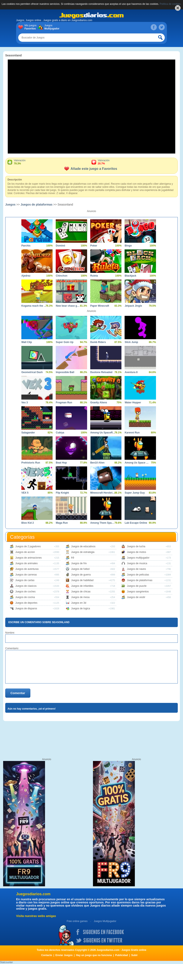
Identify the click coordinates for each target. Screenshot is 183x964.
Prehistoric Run (30, 462)
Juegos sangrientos (138, 591)
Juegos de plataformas (37, 204)
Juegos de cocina (25, 597)
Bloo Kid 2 (27, 522)
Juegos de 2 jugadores (28, 546)
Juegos (51, 27)
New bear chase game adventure (68, 305)
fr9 (72, 557)
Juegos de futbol (80, 569)
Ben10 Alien (97, 462)
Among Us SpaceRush (102, 432)
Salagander (28, 432)
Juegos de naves (136, 569)
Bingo (128, 245)
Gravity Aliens (98, 402)
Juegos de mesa (80, 597)
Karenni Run (132, 432)
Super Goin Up (64, 342)
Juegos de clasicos (25, 585)
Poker (93, 245)
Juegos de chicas (81, 591)
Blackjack (130, 275)
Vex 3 (24, 402)
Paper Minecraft (99, 305)
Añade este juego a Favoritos (90, 168)
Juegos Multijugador (105, 921)
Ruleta (94, 275)
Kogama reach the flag (33, 305)
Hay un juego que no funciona (94, 955)
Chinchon (61, 275)
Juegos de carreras (26, 574)
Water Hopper (133, 402)
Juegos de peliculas (138, 574)
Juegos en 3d (78, 602)
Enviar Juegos (64, 955)
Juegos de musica (137, 563)
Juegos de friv (79, 563)
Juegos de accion (25, 552)
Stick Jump (131, 342)
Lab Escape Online (136, 522)
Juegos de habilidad (82, 580)
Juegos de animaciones (28, 557)
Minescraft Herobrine (102, 492)
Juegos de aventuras (27, 569)
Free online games (77, 921)
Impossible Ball (65, 372)
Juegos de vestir (136, 597)
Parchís (25, 245)
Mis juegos (31, 27)
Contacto (46, 955)
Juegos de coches (25, 591)
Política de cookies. (170, 4)
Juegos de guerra (81, 574)
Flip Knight (62, 492)
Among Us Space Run (137, 462)
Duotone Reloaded (101, 372)
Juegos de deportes (26, 602)
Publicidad (121, 955)
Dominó (60, 245)
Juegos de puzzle (136, 585)
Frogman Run (64, 402)
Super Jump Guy (135, 492)
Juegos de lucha (136, 546)
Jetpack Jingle (133, 305)
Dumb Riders (98, 342)
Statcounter (6, 962)
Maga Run (62, 522)
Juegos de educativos (83, 546)
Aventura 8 (131, 372)
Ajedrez (25, 275)
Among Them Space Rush (102, 522)
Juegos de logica (80, 608)
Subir (134, 955)
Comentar (17, 693)
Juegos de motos (136, 552)
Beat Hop (61, 462)
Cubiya (60, 432)
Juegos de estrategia (82, 552)
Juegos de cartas (24, 580)
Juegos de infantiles (82, 585)
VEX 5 (24, 492)
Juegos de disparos (26, 608)
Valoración (53, 162)
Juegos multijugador (138, 557)
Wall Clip (26, 342)
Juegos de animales (26, 563)
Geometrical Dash (32, 372)
